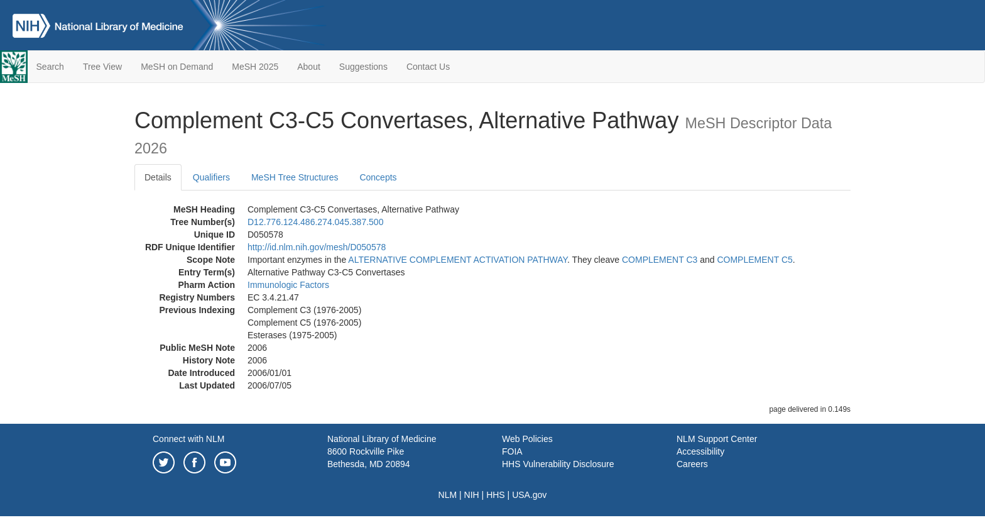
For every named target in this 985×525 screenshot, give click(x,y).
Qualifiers (211, 177)
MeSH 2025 (255, 67)
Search (50, 67)
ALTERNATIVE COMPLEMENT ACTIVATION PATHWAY (457, 260)
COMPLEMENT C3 (659, 260)
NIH (471, 495)
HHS (495, 495)
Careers (692, 464)
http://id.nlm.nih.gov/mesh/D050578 (317, 247)
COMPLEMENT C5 (754, 260)
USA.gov (529, 495)
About (308, 67)
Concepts (377, 177)
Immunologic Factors (288, 285)
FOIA (512, 451)
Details (157, 177)
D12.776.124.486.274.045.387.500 (315, 222)
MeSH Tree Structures (295, 177)
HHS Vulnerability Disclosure (558, 464)
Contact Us (428, 67)
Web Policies (527, 439)
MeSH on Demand (177, 67)
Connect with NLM (188, 439)
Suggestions (363, 67)
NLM (447, 495)
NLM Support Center (717, 439)
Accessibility (700, 451)
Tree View (102, 67)
